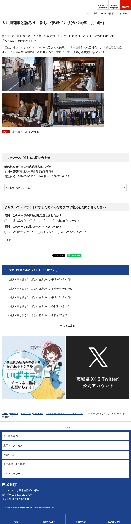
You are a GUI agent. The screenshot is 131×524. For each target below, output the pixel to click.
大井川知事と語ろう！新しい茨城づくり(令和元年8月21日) (39, 315)
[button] (114, 5)
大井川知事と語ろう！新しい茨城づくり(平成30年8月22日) (39, 279)
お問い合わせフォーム (18, 187)
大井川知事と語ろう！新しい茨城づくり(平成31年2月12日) (39, 297)
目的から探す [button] (82, 522)
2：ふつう (39, 220)
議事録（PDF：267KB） (27, 131)
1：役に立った (17, 220)
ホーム (5, 413)
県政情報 (14, 413)
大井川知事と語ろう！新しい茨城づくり (33, 270)
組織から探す (114, 522)
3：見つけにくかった (74, 231)
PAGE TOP (65, 427)
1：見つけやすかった (21, 231)
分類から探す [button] (49, 522)
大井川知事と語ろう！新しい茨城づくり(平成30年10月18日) (40, 288)
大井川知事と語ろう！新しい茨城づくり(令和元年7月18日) (39, 306)
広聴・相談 (38, 413)
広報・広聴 (26, 413)
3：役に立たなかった (66, 220)
